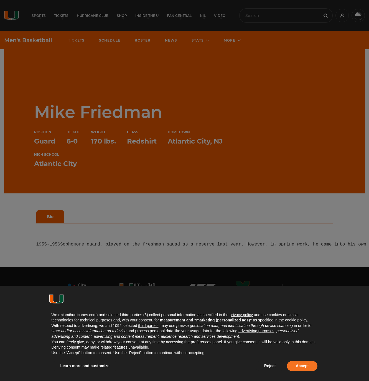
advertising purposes (256, 331)
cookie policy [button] (296, 320)
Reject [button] (270, 366)
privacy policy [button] (241, 315)
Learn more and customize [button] (85, 366)
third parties (148, 325)
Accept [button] (302, 366)
